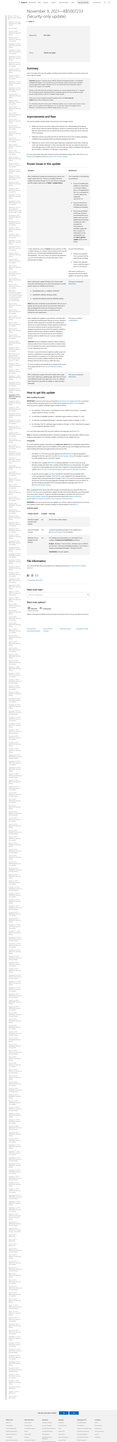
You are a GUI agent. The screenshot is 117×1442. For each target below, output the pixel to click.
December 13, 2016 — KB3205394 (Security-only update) (15, 1344)
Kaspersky (55, 379)
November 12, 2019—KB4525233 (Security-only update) (15, 718)
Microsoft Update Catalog (65, 456)
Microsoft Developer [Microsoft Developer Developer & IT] (81, 1422)
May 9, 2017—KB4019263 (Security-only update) (15, 1281)
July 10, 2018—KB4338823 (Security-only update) (15, 1027)
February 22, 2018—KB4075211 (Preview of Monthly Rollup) (15, 1108)
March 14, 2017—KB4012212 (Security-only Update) (15, 1319)
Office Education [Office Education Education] (45, 1434)
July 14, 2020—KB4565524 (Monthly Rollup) (15, 612)
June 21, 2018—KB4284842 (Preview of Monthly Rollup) (15, 1033)
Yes (64, 1413)
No (74, 1413)
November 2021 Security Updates (57, 156)
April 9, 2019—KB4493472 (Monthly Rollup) (15, 857)
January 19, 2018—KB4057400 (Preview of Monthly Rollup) (15, 1127)
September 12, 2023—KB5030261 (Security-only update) (15, 89)
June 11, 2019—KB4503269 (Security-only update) (15, 819)
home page (64, 107)
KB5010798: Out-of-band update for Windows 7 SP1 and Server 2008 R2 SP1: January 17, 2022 (14, 357)
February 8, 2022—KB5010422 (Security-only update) (15, 349)
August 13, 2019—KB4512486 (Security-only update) (15, 788)
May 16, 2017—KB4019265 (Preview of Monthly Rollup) (15, 1269)
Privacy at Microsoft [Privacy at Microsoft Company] (99, 1431)
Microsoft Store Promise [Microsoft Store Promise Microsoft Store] (29, 1440)
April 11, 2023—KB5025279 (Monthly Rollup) (15, 146)
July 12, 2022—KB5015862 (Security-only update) (15, 273)
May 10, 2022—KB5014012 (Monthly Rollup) (15, 305)
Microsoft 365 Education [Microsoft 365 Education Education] (47, 1431)
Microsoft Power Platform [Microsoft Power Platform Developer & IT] (82, 1437)
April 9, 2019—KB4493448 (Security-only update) (15, 863)
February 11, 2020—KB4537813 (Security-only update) (15, 674)
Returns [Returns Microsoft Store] (26, 1431)
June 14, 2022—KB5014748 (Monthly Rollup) (15, 279)
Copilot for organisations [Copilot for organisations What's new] (11, 1431)
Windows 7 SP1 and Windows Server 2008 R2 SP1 (15, 17)
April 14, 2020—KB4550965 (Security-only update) (15, 649)
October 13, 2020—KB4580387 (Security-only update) (15, 574)
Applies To (31, 21)
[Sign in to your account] (109, 2)
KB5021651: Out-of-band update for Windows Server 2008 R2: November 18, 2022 (15, 210)
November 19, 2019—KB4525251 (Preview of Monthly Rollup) (15, 712)
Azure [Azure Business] (59, 1428)
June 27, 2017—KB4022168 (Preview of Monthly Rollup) (15, 1250)
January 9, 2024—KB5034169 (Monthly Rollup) (15, 32)
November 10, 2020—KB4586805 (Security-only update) (15, 555)
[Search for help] (104, 2)
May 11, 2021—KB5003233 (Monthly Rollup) (15, 480)
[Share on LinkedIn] (31, 575)
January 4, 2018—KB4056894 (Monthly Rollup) (15, 1134)
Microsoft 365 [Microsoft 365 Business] (61, 1434)
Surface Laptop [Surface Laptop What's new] (9, 1425)
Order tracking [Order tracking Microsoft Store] (27, 1434)
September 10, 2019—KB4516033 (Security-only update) (15, 762)
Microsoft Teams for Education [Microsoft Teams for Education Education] (49, 1428)
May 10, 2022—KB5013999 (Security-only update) (15, 311)
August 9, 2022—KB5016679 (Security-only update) (15, 261)
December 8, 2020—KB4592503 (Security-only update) (15, 542)
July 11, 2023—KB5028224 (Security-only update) (15, 114)
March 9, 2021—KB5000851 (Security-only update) (15, 511)
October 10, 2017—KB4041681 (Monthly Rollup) (15, 1184)
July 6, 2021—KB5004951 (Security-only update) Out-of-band (15, 460)
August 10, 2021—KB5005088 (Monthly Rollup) (15, 428)
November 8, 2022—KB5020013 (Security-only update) (15, 223)
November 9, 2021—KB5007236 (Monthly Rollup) (15, 390)
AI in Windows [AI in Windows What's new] (9, 1437)
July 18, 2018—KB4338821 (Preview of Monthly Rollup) (15, 1014)
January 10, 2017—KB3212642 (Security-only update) (15, 1332)
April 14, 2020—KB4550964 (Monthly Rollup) (15, 643)
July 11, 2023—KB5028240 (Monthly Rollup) (15, 108)
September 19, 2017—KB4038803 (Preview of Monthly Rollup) (15, 1196)
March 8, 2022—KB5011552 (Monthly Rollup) (15, 330)
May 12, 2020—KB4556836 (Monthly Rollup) (15, 637)
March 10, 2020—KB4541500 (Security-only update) (15, 662)
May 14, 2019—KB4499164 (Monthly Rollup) (15, 844)
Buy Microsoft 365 (83, 2)
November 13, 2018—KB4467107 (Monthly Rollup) (15, 951)
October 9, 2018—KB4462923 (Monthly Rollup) (15, 970)
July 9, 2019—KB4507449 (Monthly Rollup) (15, 807)
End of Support (13, 28)
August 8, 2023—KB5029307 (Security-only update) (15, 102)
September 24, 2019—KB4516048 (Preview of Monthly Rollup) (15, 756)
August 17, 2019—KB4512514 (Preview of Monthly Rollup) (15, 775)
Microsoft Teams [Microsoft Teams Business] (62, 1440)
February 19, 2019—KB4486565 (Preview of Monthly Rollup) (15, 888)
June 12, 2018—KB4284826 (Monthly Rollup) (15, 1039)
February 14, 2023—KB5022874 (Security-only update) (15, 177)
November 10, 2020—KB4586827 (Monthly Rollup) (15, 561)
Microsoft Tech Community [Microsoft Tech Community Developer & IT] (83, 1431)
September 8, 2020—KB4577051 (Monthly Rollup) (15, 586)
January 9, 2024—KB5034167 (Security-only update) (15, 39)
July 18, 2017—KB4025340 (13, 1235)
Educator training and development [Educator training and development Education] (47, 1438)
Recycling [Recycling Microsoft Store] (26, 1437)
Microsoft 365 (32, 2)
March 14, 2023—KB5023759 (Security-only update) (15, 165)
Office (39, 2)
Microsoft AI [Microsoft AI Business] (61, 1422)
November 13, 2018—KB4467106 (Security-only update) (15, 945)
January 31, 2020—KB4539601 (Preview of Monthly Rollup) (15, 681)
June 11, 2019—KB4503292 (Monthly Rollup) (15, 825)
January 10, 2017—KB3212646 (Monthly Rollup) (15, 1325)
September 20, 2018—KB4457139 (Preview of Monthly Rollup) (15, 976)
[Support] (23, 2)
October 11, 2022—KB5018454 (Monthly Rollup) (15, 229)
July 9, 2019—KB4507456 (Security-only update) (15, 800)
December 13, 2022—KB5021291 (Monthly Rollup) (15, 196)
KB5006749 (31, 492)
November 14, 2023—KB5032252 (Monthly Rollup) (15, 58)
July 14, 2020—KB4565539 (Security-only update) (15, 605)
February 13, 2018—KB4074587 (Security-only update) (15, 1121)
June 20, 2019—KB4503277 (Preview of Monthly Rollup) (15, 813)
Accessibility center (82, 629)
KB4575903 (65, 478)
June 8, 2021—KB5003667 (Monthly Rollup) (15, 467)
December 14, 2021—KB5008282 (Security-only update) (15, 384)
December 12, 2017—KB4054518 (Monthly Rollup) (15, 1146)
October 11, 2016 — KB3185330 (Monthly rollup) (15, 1382)
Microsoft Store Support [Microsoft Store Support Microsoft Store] (29, 1428)
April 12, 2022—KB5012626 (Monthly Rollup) (15, 317)
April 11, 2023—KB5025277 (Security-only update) (15, 152)
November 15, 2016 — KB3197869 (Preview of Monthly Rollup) (15, 1350)
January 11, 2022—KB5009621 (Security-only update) (15, 371)
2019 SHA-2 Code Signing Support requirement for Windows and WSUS (63, 469)
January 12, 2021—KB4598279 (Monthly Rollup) (15, 536)
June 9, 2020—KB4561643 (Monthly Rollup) (15, 624)
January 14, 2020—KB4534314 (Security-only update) (15, 687)
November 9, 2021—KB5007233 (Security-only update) (15, 396)
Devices (53, 2)
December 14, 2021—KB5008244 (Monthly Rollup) (15, 377)
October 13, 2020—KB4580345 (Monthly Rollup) (15, 568)
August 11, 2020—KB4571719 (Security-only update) (15, 593)
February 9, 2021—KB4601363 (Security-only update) (15, 524)
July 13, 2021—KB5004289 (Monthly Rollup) (15, 440)
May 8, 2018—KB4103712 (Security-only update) (15, 1064)
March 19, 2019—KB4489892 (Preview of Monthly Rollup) (15, 869)
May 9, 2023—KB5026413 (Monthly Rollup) (15, 133)
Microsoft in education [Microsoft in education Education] (47, 1422)
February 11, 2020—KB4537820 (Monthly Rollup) (15, 668)
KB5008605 (74, 320)
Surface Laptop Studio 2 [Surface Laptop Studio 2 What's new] (11, 1428)
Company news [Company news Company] (98, 1428)
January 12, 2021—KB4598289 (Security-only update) (15, 530)
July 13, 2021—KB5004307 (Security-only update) (15, 446)
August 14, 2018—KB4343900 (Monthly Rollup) (15, 1002)
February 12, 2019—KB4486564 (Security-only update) (15, 895)
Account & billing (63, 2)
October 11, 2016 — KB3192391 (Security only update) (14, 1376)
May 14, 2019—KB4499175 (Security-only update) (15, 838)
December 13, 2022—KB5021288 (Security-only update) (15, 202)
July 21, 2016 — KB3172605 (13, 1397)
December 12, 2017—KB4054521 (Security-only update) (15, 1152)
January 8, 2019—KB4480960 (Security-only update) (15, 913)
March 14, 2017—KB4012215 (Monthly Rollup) (15, 1313)
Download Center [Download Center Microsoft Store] (28, 1425)
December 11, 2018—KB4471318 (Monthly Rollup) (15, 932)
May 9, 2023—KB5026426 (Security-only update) (15, 139)
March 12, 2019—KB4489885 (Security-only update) (15, 882)
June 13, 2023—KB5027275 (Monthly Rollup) (15, 121)
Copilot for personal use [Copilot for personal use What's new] (11, 1434)
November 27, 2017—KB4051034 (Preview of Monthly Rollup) (15, 1159)
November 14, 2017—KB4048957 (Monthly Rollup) (15, 1165)
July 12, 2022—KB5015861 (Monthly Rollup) (15, 267)
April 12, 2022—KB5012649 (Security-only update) (15, 324)
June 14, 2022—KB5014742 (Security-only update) (15, 286)
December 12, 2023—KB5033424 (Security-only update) (15, 51)
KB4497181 (79, 199)
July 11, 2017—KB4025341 (13, 1240)
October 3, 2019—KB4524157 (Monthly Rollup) (15, 750)
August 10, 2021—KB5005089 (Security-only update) (15, 434)
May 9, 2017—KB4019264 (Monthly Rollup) (15, 1275)
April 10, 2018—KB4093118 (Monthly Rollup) (15, 1077)
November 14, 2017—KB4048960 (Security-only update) (15, 1171)
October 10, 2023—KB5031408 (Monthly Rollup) (15, 70)
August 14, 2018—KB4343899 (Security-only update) (15, 1008)
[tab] (33, 608)
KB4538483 (56, 476)
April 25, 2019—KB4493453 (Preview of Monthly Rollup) (15, 851)
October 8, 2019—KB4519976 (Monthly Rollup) (15, 744)
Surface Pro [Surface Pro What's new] (8, 1422)
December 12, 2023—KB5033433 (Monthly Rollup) (15, 45)
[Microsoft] (12, 2)
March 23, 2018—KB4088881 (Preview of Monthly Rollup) (15, 1090)
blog (77, 231)
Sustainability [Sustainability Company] (98, 1437)
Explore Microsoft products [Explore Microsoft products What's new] (12, 1440)
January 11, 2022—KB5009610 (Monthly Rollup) (15, 365)
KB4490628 (67, 454)
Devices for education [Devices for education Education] (47, 1425)
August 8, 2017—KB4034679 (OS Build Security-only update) (15, 1229)
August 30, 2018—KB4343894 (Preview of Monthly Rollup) (15, 995)
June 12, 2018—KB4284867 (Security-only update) (15, 1046)
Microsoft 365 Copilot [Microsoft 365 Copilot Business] (63, 1437)
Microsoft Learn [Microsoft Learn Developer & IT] (80, 1425)
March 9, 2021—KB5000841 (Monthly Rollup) (15, 505)
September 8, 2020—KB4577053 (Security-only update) (15, 580)
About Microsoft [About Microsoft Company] (98, 1425)
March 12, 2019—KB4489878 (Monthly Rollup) (15, 876)
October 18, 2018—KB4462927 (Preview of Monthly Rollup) (15, 958)
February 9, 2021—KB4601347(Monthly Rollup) (14, 517)
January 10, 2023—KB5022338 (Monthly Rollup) (15, 183)
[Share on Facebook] (28, 575)
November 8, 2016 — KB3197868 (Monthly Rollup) (15, 1363)
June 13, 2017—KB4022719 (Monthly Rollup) (15, 1256)
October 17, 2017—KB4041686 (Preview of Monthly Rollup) (15, 1178)
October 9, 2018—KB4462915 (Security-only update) (15, 964)
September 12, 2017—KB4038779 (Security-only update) (15, 1209)
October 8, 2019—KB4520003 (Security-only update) (15, 737)
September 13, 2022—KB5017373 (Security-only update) (15, 248)
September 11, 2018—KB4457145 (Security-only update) (15, 989)
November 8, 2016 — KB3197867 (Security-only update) (15, 1357)
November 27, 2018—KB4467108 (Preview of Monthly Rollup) (15, 939)
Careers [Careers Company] (96, 1422)
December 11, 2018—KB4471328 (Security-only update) (15, 926)
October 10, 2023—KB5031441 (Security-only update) (15, 76)
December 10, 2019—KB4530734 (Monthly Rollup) (15, 706)
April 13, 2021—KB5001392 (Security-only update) (15, 498)
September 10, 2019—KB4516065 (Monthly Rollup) (15, 769)
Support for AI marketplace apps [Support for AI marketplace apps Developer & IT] (84, 1428)
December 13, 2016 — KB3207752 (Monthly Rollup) (15, 1338)
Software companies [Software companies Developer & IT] (81, 1440)
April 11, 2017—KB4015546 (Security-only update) (15, 1294)
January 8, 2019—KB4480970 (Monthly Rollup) (15, 920)
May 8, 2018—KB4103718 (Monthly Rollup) (15, 1058)
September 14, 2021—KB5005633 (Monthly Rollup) (15, 415)
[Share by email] (36, 575)
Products (45, 2)
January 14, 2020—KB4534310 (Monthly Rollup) (15, 693)
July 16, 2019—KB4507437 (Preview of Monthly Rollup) (15, 794)
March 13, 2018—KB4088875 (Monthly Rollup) (15, 1096)
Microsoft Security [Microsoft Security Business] (62, 1425)
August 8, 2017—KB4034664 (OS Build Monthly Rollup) (15, 1223)
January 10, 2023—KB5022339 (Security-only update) (15, 190)
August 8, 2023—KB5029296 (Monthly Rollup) (15, 95)
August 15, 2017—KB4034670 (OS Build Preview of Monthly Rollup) (15, 1216)
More (72, 2)
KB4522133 (73, 403)
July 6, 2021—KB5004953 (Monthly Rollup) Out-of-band (15, 453)
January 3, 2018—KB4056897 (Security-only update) (15, 1140)
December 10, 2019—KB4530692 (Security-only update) (15, 700)
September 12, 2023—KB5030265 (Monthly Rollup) (15, 83)
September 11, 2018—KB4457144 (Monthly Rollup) (15, 983)
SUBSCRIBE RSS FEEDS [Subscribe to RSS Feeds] (35, 580)
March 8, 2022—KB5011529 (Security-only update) (15, 336)
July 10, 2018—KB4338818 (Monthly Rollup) (15, 1020)
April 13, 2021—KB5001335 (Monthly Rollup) (15, 492)
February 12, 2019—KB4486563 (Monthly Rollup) (15, 901)
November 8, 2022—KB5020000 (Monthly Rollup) (15, 217)
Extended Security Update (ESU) (68, 401)
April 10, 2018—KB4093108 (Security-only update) (15, 1083)
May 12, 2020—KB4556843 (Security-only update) (15, 630)
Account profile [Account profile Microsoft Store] (27, 1422)
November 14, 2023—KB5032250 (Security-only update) (15, 64)
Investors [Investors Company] (97, 1434)
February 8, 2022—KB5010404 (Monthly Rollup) (15, 343)
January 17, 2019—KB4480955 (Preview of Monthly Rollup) (15, 907)
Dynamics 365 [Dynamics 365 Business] (61, 1431)
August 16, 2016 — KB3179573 (14, 1392)
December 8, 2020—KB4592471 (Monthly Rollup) (15, 549)
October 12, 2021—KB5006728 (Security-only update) (15, 409)
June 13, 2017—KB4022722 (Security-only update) (15, 1262)
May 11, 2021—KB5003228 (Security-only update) (15, 486)
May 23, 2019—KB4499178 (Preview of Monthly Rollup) (15, 832)
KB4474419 (51, 463)
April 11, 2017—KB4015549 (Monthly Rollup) (15, 1300)
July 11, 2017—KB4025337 (13, 1244)
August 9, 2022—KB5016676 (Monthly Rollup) (15, 254)
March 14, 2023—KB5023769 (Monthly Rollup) (15, 158)
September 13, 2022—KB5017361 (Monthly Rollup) (15, 242)
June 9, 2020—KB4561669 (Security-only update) (15, 618)
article (54, 106)
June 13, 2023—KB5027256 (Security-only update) (15, 127)
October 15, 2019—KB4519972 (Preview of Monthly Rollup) (15, 731)
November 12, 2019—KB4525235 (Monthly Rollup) (15, 725)
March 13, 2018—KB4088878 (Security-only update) (15, 1102)
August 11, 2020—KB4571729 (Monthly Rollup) (15, 599)
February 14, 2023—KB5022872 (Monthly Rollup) (15, 171)
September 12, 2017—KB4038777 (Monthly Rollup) (15, 1203)
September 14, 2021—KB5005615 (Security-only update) (15, 421)
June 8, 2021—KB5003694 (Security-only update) (15, 473)
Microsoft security (65, 629)
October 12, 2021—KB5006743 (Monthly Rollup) (15, 402)
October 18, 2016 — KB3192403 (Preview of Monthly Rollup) (15, 1369)
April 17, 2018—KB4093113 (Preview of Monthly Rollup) (15, 1071)
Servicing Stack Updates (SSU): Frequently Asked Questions (53, 498)
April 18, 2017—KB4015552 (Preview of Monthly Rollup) (15, 1288)
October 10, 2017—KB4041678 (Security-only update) (15, 1190)
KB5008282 (72, 284)
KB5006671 (73, 504)
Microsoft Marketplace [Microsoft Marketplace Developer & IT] (82, 1434)
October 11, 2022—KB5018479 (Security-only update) (15, 235)
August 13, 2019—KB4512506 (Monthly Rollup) (15, 781)
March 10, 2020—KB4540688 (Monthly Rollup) (15, 656)
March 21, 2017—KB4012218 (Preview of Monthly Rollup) (15, 1306)
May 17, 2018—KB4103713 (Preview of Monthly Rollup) (15, 1052)
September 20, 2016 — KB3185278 (15, 1387)
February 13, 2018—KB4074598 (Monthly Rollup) (15, 1115)
